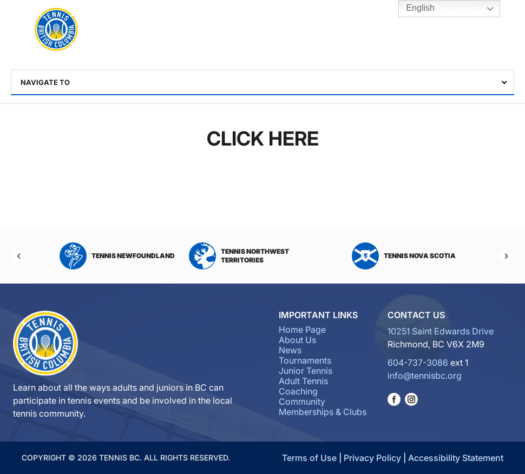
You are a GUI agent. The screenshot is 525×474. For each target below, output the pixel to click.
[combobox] (262, 82)
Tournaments (305, 360)
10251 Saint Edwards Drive (441, 331)
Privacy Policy (372, 457)
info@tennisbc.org (425, 375)
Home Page (302, 329)
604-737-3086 (418, 362)
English (413, 8)
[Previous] (19, 255)
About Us (297, 339)
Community (302, 401)
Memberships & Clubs (322, 411)
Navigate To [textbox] (45, 82)
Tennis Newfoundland (117, 255)
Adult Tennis (303, 381)
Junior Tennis (305, 370)
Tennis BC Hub (464, 30)
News (290, 350)
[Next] (505, 255)
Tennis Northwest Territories (239, 255)
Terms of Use (309, 457)
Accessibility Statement (455, 457)
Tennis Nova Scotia (404, 255)
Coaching (298, 391)
